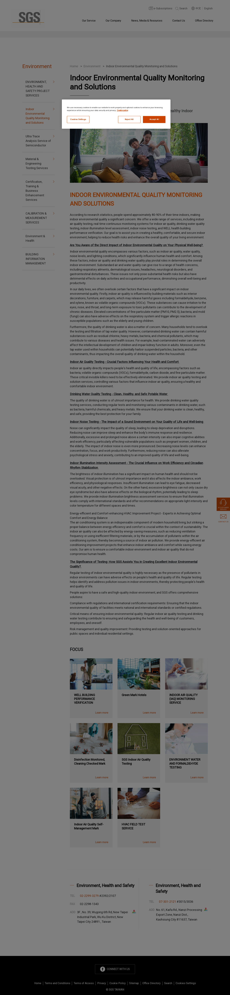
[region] (116, 114)
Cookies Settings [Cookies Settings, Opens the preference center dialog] (78, 119)
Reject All (129, 119)
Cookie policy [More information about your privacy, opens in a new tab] (122, 110)
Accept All (154, 119)
